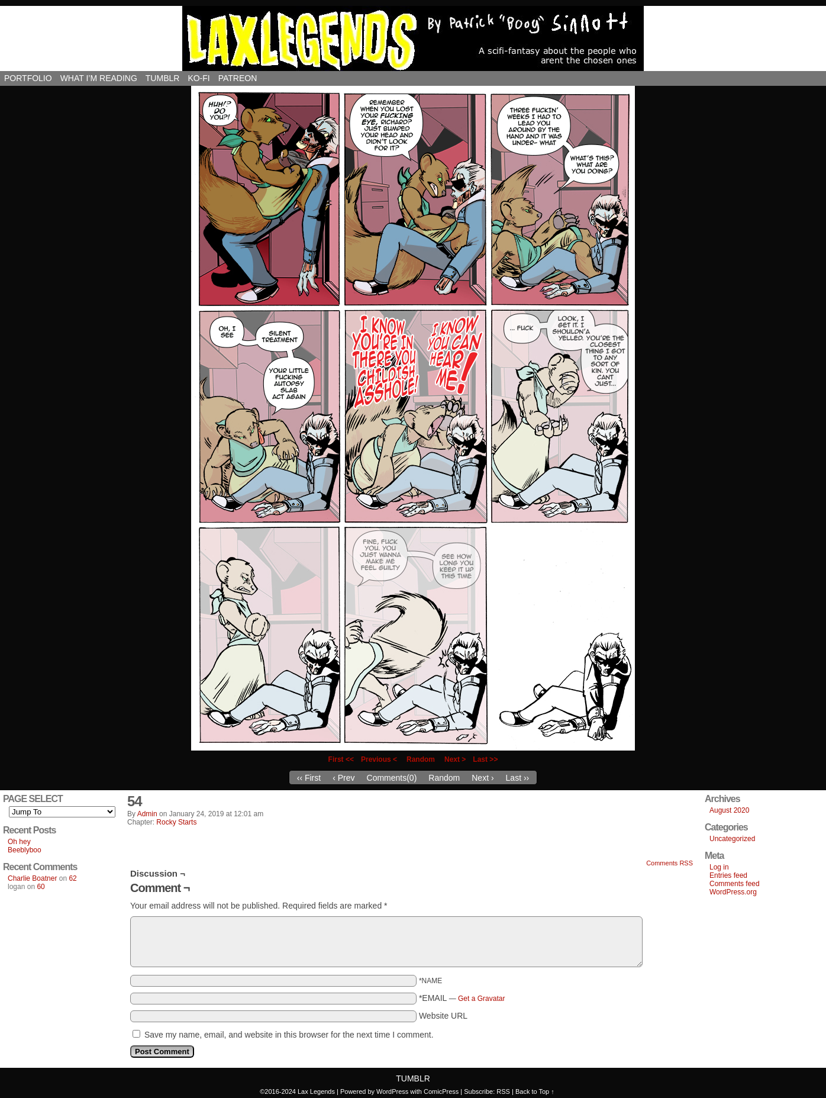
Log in (719, 867)
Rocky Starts (176, 822)
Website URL (443, 1015)
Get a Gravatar (481, 998)
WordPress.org (733, 892)
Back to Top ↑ (534, 1091)
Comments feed (734, 884)
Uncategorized (732, 839)
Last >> (485, 759)
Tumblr (163, 78)
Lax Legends (413, 38)
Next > (455, 759)
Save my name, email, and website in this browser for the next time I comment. (289, 1034)
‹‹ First (309, 778)
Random (420, 759)
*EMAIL (462, 998)
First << (341, 759)
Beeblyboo (24, 850)
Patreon (237, 78)
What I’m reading (98, 78)
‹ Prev (343, 778)
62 (72, 878)
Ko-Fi (198, 78)
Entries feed (728, 875)
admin (147, 814)
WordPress (392, 1091)
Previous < (379, 759)
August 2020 (729, 810)
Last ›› (518, 778)
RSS (503, 1091)
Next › (482, 778)
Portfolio (28, 78)
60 (40, 887)
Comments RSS (669, 863)
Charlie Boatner (32, 878)
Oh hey (19, 842)
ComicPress (441, 1091)
